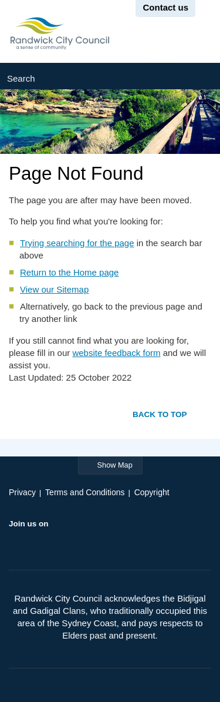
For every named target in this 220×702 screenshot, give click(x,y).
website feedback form (116, 353)
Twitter (41, 541)
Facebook (18, 541)
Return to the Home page (69, 272)
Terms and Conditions (84, 492)
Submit (198, 76)
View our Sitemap (54, 289)
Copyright (152, 492)
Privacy (22, 492)
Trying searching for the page (77, 243)
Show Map (115, 465)
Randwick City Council (59, 33)
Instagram (87, 541)
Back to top (160, 413)
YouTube (64, 541)
